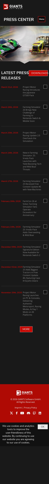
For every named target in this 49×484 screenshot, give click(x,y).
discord (28, 413)
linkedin (39, 413)
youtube (22, 413)
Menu (41, 19)
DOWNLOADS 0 (39, 73)
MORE (26, 329)
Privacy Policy (30, 407)
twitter (11, 413)
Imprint (18, 407)
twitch (34, 413)
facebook (17, 413)
